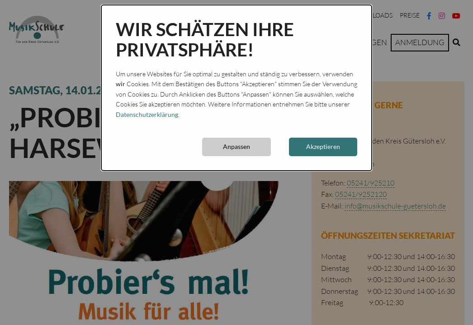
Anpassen (236, 146)
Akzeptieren (323, 146)
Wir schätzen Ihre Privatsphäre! (205, 39)
